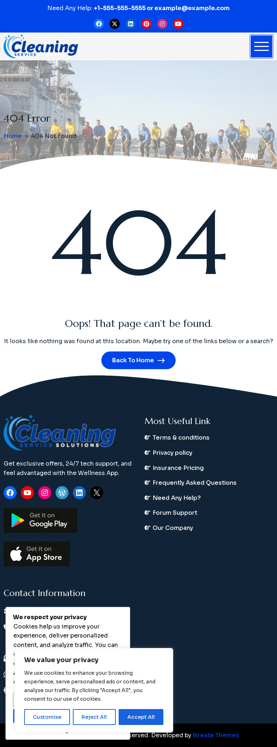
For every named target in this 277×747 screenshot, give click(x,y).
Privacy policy (172, 453)
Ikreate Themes (216, 735)
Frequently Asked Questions (195, 483)
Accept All (141, 717)
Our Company (173, 528)
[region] (93, 690)
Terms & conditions (181, 437)
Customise (47, 717)
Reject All (94, 717)
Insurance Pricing (178, 468)
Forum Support (175, 513)
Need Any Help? (177, 498)
